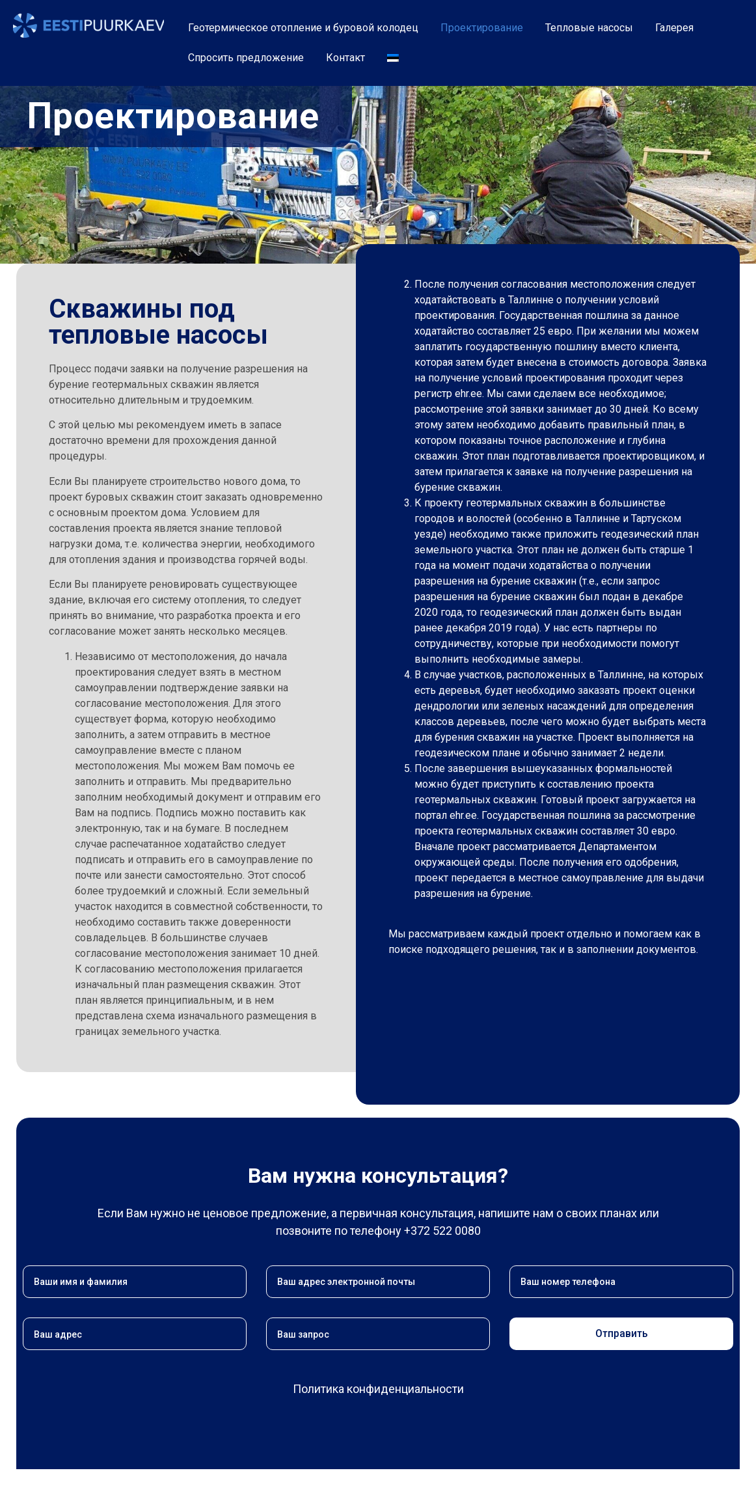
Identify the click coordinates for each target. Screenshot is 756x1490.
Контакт (345, 57)
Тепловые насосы (589, 27)
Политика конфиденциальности (378, 1389)
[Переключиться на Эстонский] (393, 58)
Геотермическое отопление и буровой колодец (303, 27)
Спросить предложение (246, 57)
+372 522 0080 (442, 1230)
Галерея (674, 27)
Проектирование (481, 27)
